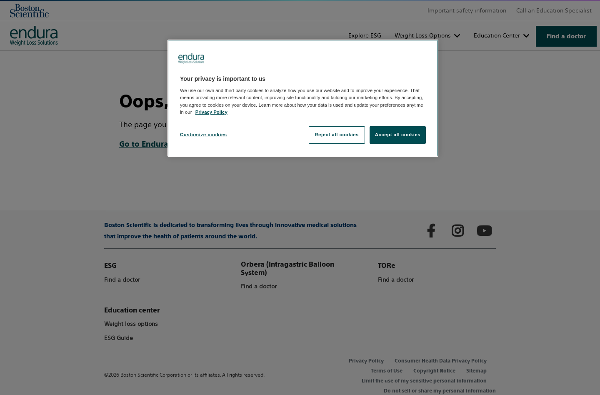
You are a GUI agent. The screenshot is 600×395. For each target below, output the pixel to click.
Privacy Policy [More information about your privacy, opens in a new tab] (211, 112)
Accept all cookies (398, 134)
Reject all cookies (337, 134)
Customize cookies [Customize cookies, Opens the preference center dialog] (203, 134)
